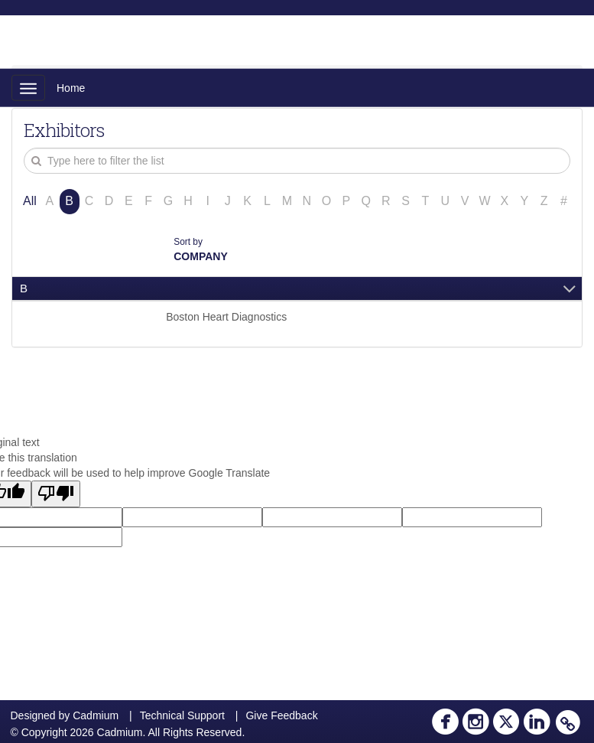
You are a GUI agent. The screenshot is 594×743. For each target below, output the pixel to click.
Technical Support (182, 715)
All (30, 200)
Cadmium (95, 715)
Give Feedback (281, 715)
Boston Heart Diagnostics (226, 317)
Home (71, 88)
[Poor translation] (55, 494)
